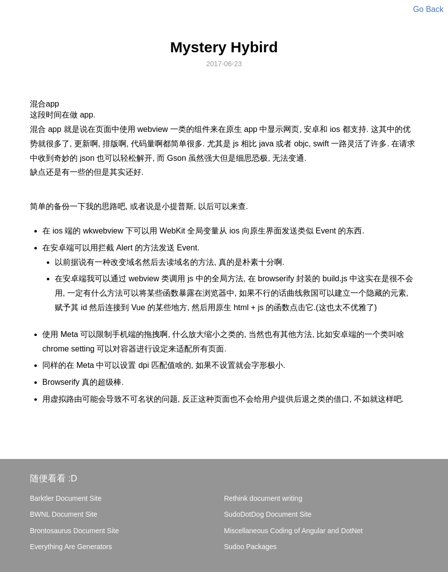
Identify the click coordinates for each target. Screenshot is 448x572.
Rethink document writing (263, 498)
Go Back (428, 9)
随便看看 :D (53, 478)
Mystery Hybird (224, 47)
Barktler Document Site (66, 498)
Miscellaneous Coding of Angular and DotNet (293, 531)
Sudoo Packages (250, 547)
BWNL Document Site (64, 514)
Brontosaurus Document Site (74, 531)
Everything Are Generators (71, 547)
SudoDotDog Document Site (268, 514)
